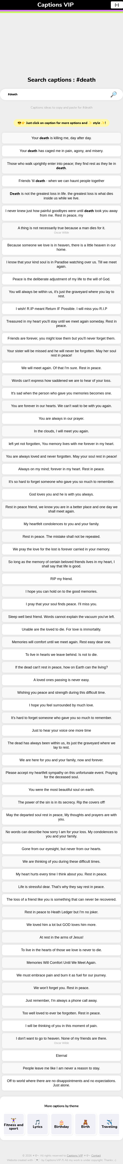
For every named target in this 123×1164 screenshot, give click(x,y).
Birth (85, 1124)
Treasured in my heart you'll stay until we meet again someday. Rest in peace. (61, 323)
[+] (117, 5)
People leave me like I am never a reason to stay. (61, 1068)
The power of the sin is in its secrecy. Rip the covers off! (61, 802)
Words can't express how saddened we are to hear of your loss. (61, 381)
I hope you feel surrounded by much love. (61, 705)
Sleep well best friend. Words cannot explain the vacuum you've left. (61, 617)
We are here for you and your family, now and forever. (61, 760)
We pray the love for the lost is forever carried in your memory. (61, 549)
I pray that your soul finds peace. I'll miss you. (61, 604)
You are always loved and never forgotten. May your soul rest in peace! (61, 456)
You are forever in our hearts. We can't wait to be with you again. (61, 406)
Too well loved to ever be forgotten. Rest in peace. (61, 1013)
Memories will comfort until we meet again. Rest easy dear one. (61, 642)
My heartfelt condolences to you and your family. (61, 524)
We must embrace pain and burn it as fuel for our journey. (61, 975)
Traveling (109, 1124)
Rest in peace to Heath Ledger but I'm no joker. (61, 912)
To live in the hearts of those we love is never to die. (61, 950)
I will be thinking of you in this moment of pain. (61, 1026)
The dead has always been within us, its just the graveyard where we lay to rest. (61, 745)
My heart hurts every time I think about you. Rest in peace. (61, 874)
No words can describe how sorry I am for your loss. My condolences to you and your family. (61, 834)
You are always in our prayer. (61, 419)
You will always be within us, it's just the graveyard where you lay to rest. (61, 294)
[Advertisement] (61, 39)
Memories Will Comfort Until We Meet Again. (61, 963)
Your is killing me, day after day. (61, 138)
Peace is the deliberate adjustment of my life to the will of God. (61, 279)
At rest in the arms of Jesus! (61, 937)
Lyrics (37, 1124)
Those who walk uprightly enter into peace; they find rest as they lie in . (61, 166)
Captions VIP (55, 5)
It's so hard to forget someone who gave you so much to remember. (61, 482)
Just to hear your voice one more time (61, 730)
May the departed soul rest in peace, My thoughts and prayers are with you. (61, 817)
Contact (96, 1155)
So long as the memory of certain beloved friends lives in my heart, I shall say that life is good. (61, 564)
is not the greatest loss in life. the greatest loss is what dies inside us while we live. (61, 196)
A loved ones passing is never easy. (62, 680)
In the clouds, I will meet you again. (61, 431)
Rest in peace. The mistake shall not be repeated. (61, 537)
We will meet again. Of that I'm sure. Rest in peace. (61, 368)
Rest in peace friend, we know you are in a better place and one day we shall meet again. (61, 509)
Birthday (61, 1124)
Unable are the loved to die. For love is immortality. (61, 629)
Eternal (61, 1056)
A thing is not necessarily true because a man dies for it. (61, 228)
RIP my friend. (61, 579)
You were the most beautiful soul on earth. (61, 790)
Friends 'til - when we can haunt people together (62, 181)
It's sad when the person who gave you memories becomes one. (61, 393)
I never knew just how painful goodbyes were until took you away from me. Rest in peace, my (61, 213)
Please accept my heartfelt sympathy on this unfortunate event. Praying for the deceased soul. (61, 775)
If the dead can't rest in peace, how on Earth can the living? (61, 667)
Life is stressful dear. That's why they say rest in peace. (61, 887)
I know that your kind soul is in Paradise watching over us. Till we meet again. (61, 264)
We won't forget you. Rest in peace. (61, 988)
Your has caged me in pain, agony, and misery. (61, 151)
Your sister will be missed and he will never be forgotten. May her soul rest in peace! (61, 353)
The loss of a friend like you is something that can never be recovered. (61, 899)
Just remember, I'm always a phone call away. (61, 1001)
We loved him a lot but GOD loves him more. (61, 925)
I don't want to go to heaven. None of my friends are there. (61, 1038)
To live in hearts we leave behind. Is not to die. (61, 655)
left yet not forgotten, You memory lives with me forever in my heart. (61, 444)
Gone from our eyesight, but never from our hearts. (61, 849)
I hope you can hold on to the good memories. (61, 591)
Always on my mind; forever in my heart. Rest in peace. (61, 469)
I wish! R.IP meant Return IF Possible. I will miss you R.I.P (61, 309)
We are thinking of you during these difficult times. (62, 862)
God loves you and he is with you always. (61, 494)
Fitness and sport (13, 1124)
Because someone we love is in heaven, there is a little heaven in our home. (61, 247)
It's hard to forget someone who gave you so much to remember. (61, 718)
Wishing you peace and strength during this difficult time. (61, 693)
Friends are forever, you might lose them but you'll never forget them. (62, 338)
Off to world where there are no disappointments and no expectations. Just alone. (61, 1083)
